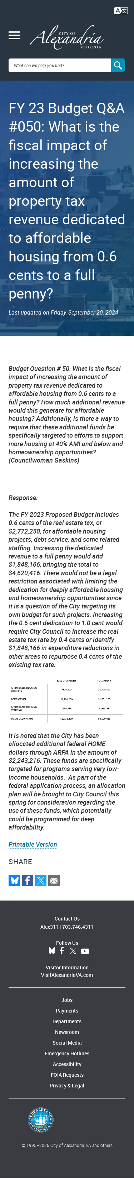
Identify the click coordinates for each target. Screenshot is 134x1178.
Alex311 (49, 926)
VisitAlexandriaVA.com (67, 975)
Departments (67, 1021)
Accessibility (67, 1064)
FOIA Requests (67, 1074)
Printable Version (33, 844)
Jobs (67, 999)
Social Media (67, 1042)
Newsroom (67, 1032)
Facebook (62, 951)
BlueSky (52, 951)
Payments (67, 1010)
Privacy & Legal (67, 1085)
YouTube (85, 951)
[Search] (118, 65)
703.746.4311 (78, 926)
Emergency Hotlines (67, 1053)
